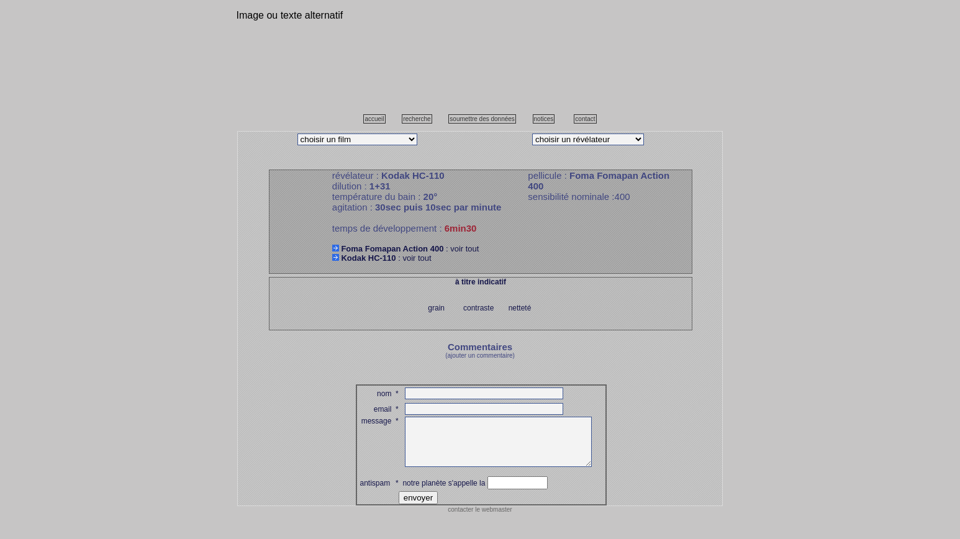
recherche (416, 119)
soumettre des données (482, 119)
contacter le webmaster (480, 518)
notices (544, 119)
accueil (374, 119)
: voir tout (405, 248)
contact (585, 119)
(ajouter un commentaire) (480, 355)
